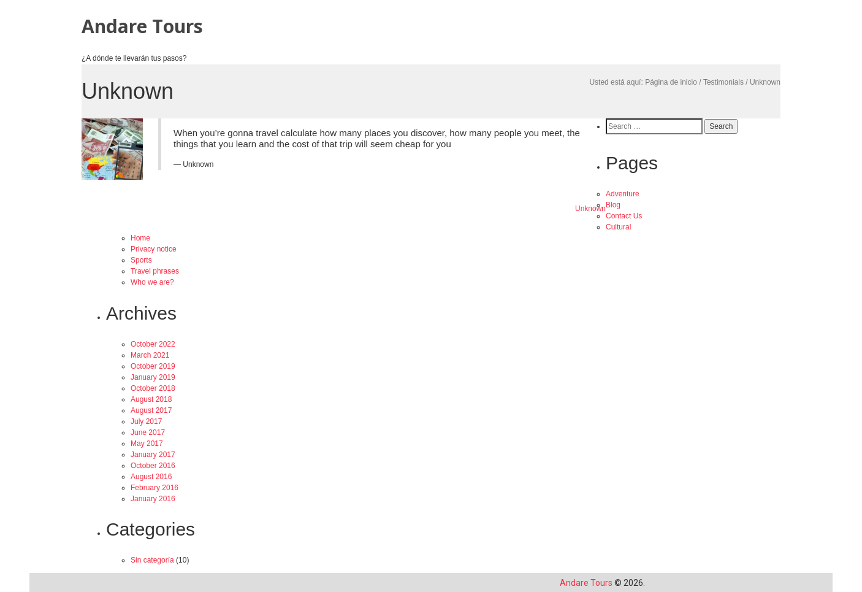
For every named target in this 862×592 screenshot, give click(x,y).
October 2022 (153, 344)
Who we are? (152, 282)
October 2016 (153, 465)
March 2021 (150, 355)
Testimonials (723, 82)
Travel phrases (155, 271)
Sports (141, 260)
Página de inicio (671, 82)
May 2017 (147, 443)
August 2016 (151, 476)
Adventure (622, 194)
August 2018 (151, 399)
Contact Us (624, 216)
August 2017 (151, 410)
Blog (613, 205)
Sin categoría (152, 560)
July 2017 (146, 421)
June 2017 (148, 432)
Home (140, 238)
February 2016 (154, 487)
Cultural (618, 227)
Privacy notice (154, 249)
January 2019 (153, 377)
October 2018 (153, 388)
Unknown (590, 208)
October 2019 (153, 366)
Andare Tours (142, 26)
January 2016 (153, 498)
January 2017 (153, 454)
